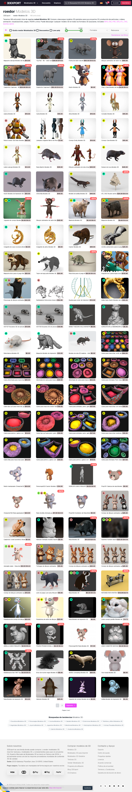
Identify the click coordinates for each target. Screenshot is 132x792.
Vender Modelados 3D (76, 763)
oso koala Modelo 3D (108, 673)
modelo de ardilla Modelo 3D (78, 194)
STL (121, 22)
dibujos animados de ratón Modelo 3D (48, 220)
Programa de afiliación (75, 766)
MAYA (11, 24)
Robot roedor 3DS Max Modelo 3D (15, 140)
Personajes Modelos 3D (37, 721)
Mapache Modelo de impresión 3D (47, 353)
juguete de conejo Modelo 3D (14, 220)
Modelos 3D (72, 750)
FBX (114, 22)
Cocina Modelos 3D (55, 721)
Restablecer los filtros (119, 35)
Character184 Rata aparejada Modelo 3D (17, 513)
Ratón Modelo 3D (74, 87)
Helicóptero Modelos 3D (91, 725)
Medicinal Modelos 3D (72, 725)
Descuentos (42, 30)
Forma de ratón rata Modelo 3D (79, 61)
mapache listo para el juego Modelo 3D (16, 273)
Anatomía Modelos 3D (74, 729)
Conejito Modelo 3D (107, 114)
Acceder (116, 3)
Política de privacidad (105, 766)
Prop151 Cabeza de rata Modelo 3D (112, 486)
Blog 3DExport (73, 769)
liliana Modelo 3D (9, 114)
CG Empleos (72, 773)
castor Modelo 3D (75, 247)
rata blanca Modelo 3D (11, 353)
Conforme (87, 788)
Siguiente (70, 705)
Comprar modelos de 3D (79, 746)
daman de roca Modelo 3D (110, 167)
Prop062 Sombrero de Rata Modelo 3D (81, 513)
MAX (106, 22)
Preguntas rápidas (104, 756)
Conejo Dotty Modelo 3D (77, 140)
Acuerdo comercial (104, 763)
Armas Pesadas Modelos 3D (113, 725)
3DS (118, 22)
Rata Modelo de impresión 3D (78, 619)
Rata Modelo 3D (74, 539)
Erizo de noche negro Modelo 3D (47, 673)
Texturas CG (72, 759)
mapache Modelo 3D (108, 220)
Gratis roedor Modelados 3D (22, 30)
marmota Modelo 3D (75, 220)
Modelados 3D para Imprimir (78, 753)
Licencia (101, 759)
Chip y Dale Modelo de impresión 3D (113, 87)
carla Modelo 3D (41, 114)
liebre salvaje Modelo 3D (12, 167)
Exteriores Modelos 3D (90, 721)
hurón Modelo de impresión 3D (14, 194)
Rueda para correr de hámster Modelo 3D (82, 300)
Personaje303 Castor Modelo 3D (47, 486)
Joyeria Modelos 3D (35, 725)
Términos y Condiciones (106, 769)
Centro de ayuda (103, 753)
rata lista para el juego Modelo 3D (80, 273)
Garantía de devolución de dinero (109, 773)
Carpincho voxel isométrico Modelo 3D (16, 539)
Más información (55, 788)
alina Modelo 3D (74, 114)
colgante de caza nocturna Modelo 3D (16, 247)
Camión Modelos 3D (56, 729)
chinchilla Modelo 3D (43, 194)
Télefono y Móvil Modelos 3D (111, 721)
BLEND (6, 24)
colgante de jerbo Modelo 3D (46, 247)
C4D (125, 22)
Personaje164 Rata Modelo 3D (79, 646)
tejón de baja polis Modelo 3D (46, 273)
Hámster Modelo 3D (42, 699)
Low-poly (55, 30)
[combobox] (98, 30)
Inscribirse (126, 3)
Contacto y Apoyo (106, 746)
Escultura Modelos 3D (18, 721)
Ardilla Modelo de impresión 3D (111, 699)
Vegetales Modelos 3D (17, 725)
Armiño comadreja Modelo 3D (78, 673)
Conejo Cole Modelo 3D (109, 140)
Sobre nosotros (14, 746)
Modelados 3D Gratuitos (76, 756)
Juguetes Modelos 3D (53, 725)
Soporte (101, 750)
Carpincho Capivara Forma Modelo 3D (48, 87)
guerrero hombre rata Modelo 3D (112, 539)
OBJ (110, 22)
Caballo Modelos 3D (72, 721)
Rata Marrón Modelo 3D (44, 167)
